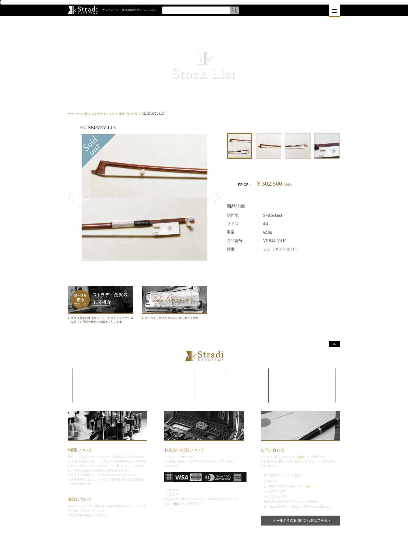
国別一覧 (139, 386)
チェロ (84, 393)
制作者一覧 (140, 393)
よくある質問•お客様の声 (294, 372)
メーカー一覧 (142, 372)
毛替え (172, 372)
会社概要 (207, 379)
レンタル (173, 400)
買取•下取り (176, 386)
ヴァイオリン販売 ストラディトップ (91, 113)
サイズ (137, 400)
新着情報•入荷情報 (246, 379)
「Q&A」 (176, 503)
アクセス (207, 386)
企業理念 (207, 372)
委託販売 (173, 393)
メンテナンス (177, 379)
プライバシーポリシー (292, 379)
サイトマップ (285, 386)
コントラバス (89, 400)
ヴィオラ (86, 386)
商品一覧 (124, 113)
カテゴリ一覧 (142, 379)
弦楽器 (84, 372)
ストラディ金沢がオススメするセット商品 (172, 317)
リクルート (209, 393)
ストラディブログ (245, 372)
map (308, 486)
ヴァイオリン (89, 379)
